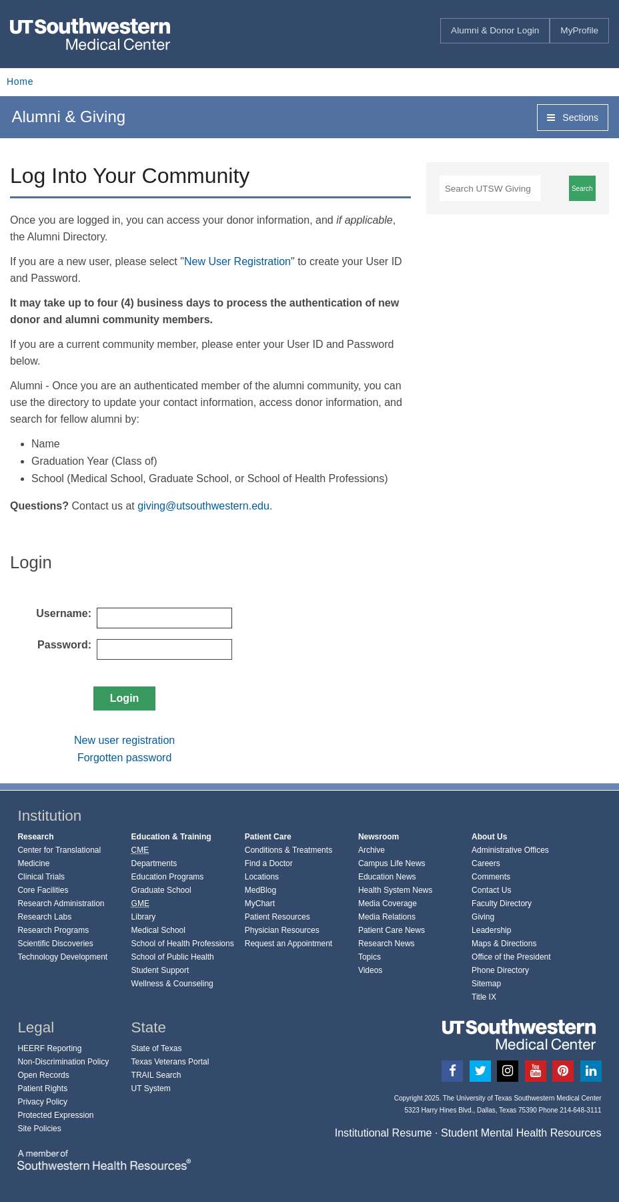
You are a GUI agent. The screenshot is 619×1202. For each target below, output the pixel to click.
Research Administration (60, 903)
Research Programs (53, 930)
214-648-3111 (580, 1110)
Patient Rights (42, 1088)
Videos (370, 970)
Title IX (484, 997)
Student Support (160, 970)
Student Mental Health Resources (521, 1133)
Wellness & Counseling (172, 983)
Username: (63, 613)
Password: (64, 644)
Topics (369, 957)
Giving (483, 917)
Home (20, 81)
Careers (486, 863)
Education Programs (167, 876)
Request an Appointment (288, 943)
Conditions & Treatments (288, 850)
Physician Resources (282, 930)
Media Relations (387, 917)
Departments (154, 863)
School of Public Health (172, 957)
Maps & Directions (504, 943)
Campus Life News (392, 863)
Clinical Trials (41, 876)
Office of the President (511, 957)
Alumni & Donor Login (495, 30)
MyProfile (579, 30)
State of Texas (156, 1048)
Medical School (158, 930)
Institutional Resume (383, 1133)
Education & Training (171, 836)
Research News (386, 943)
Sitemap (486, 983)
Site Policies (39, 1128)
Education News (387, 876)
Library (143, 917)
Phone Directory (500, 970)
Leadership (491, 930)
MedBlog (260, 890)
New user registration (124, 740)
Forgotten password (124, 757)
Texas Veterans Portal (170, 1061)
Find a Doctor (269, 863)
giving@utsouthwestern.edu (203, 506)
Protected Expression (55, 1115)
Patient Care (268, 836)
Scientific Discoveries (55, 943)
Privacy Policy (42, 1102)
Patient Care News (391, 930)
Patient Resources (277, 917)
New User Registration (237, 261)
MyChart (260, 903)
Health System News (395, 890)
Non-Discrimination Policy (63, 1061)
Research (35, 836)
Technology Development (62, 957)
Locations (262, 876)
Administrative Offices (510, 850)
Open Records (43, 1075)
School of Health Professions (182, 943)
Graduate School (161, 890)
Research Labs (44, 917)
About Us (489, 836)
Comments (491, 876)
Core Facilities (42, 890)
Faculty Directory (502, 903)
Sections (572, 117)
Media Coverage (387, 903)
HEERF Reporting (49, 1048)
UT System (151, 1088)
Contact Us (491, 890)
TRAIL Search (156, 1075)
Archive (371, 850)
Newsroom (378, 836)
